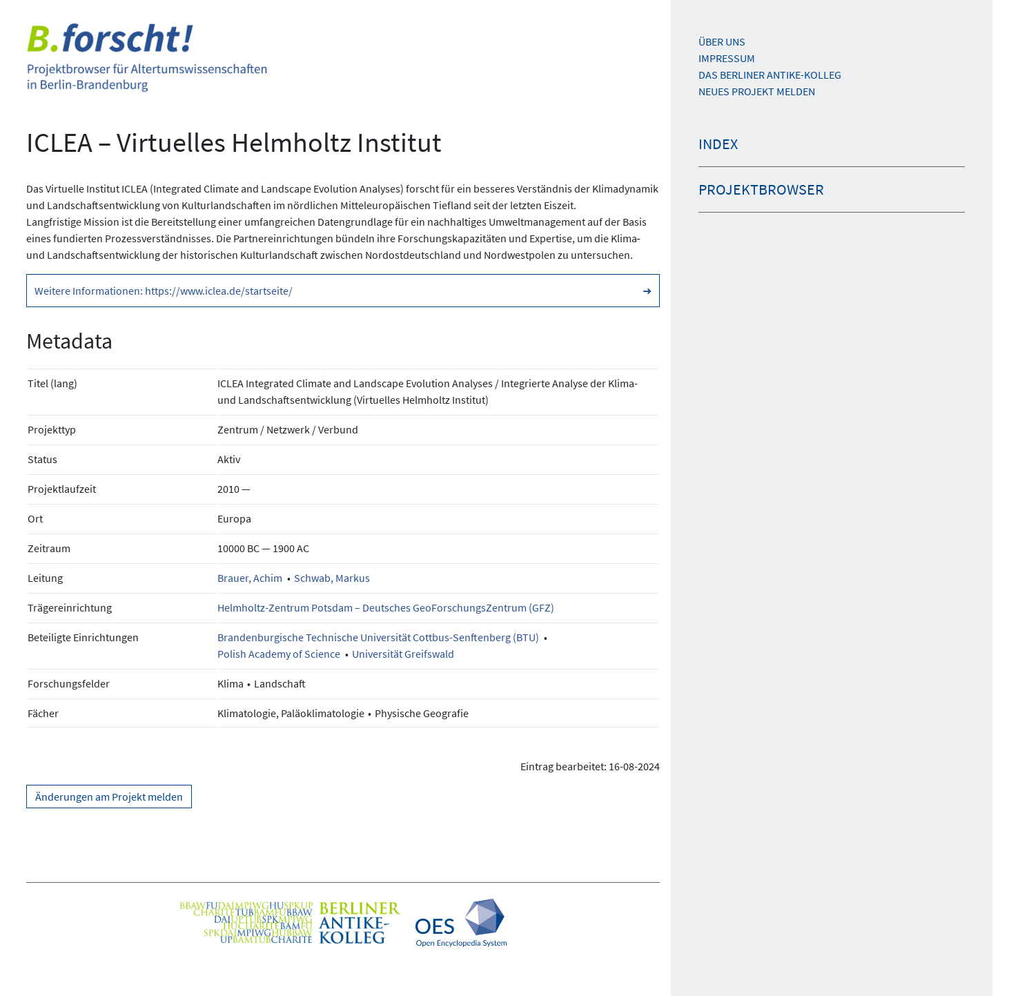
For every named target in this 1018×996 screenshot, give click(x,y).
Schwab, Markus (332, 578)
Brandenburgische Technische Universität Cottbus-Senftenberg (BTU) (378, 637)
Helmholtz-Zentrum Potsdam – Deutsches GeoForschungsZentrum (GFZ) (385, 607)
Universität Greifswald (403, 654)
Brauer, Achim (249, 578)
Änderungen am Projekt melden (109, 796)
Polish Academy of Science (278, 654)
